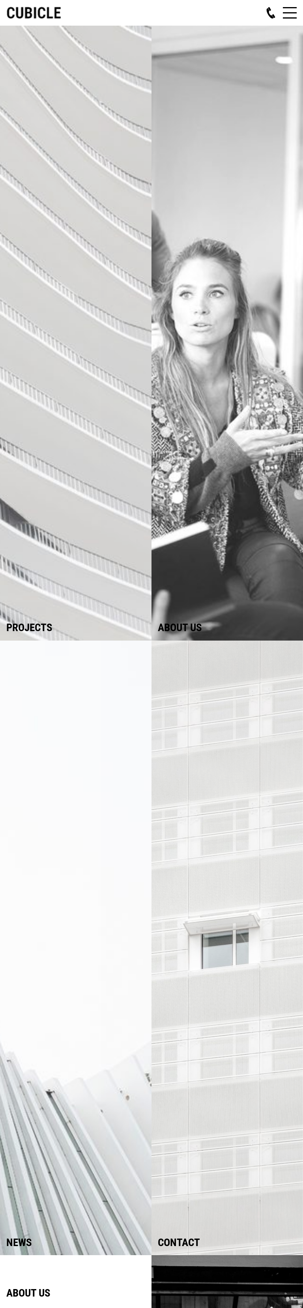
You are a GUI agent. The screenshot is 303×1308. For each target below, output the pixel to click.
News (19, 1242)
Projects (29, 627)
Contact (179, 1242)
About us (180, 627)
